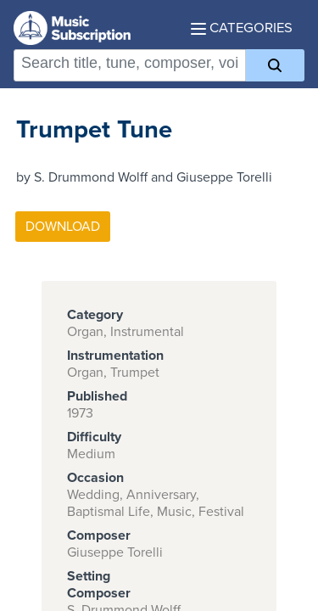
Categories (242, 28)
